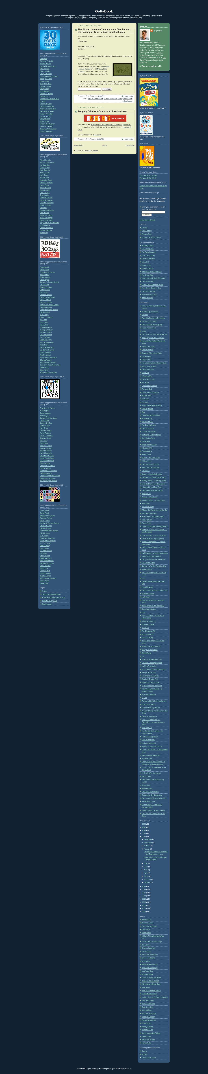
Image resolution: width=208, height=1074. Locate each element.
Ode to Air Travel (148, 624)
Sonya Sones (45, 119)
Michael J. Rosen (46, 215)
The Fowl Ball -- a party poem (153, 539)
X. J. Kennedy (45, 543)
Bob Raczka (44, 213)
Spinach (145, 315)
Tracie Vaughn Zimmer (48, 372)
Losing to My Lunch (149, 743)
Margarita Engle (46, 180)
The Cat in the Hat (148, 291)
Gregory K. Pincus (47, 563)
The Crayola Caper (149, 425)
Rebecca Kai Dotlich (47, 297)
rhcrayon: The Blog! (149, 1013)
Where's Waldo (147, 298)
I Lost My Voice (147, 587)
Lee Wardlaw (45, 225)
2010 (144, 899)
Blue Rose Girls (147, 1007)
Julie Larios (44, 325)
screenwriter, (148, 43)
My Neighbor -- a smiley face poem (155, 553)
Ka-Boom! (97, 135)
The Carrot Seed (148, 281)
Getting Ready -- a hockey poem (154, 481)
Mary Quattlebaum (47, 210)
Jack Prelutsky (45, 566)
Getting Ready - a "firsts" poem (153, 810)
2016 (144, 834)
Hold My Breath (147, 409)
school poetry (128, 101)
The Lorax (145, 262)
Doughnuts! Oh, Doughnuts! (152, 795)
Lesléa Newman (46, 104)
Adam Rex (44, 568)
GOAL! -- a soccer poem (151, 458)
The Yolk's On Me (148, 379)
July (146, 863)
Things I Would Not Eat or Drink (153, 559)
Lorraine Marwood (47, 203)
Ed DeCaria (44, 178)
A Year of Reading (148, 1017)
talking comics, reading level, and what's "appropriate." (111, 125)
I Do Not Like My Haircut (151, 708)
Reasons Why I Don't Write (152, 353)
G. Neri (42, 101)
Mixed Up (145, 373)
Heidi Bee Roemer (47, 111)
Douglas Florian (46, 302)
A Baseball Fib (147, 448)
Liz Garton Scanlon (47, 350)
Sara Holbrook (45, 188)
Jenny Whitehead (46, 126)
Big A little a (146, 945)
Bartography (146, 920)
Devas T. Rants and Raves (151, 977)
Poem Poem (146, 523)
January (147, 882)
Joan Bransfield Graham (49, 310)
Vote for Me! (146, 776)
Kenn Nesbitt (45, 337)
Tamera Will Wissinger (48, 129)
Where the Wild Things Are (152, 272)
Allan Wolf (44, 233)
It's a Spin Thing (148, 1000)
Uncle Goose (146, 356)
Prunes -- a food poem (150, 497)
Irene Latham (45, 91)
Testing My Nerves (148, 704)
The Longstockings (149, 1020)
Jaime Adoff (44, 270)
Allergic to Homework (149, 650)
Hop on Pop (146, 265)
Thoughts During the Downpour (153, 318)
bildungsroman (147, 1027)
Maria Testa (44, 121)
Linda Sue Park (45, 340)
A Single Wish (147, 520)
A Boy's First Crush (149, 673)
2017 (144, 830)
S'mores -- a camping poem (152, 663)
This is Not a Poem (149, 328)
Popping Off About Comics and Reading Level (102, 111)
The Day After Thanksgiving (152, 325)
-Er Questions (147, 569)
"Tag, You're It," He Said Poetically (154, 334)
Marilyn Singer (45, 355)
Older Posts (130, 145)
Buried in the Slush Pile (150, 981)
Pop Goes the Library (149, 968)
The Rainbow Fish (148, 258)
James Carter (45, 290)
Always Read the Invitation (151, 556)
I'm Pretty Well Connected (151, 773)
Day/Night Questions (149, 513)
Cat (143, 656)
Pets (143, 412)
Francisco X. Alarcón (47, 272)
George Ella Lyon (46, 330)
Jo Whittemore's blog (149, 994)
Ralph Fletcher (45, 300)
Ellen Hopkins (45, 190)
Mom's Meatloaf (147, 634)
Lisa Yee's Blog (147, 971)
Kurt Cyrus (44, 292)
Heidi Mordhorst (46, 335)
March (146, 876)
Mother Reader (147, 974)
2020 (144, 824)
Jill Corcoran (44, 69)
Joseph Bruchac (46, 287)
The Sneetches (147, 275)
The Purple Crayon (149, 1057)
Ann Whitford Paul (47, 342)
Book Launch (47, 604)
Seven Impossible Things (151, 1033)
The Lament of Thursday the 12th (154, 798)
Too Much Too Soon (149, 321)
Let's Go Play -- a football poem (153, 484)
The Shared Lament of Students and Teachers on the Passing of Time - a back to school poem (104, 30)
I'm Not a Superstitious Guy (152, 659)
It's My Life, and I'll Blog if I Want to (155, 997)
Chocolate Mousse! (149, 609)
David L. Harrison (46, 317)
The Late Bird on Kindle (148, 175)
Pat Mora (43, 553)
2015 (144, 837)
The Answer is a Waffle (150, 676)
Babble (144, 1051)
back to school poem (95, 99)
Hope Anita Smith (46, 220)
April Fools (146, 503)
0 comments (128, 139)
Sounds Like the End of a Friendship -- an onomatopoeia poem (153, 722)
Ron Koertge (44, 193)
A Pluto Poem (147, 461)
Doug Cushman (46, 74)
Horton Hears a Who (149, 295)
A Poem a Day (147, 376)
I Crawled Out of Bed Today (152, 487)
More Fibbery (146, 231)
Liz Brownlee (45, 165)
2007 (144, 908)
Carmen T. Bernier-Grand (49, 282)
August (147, 849)
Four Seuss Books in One (151, 288)
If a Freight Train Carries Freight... (154, 669)
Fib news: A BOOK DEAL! (151, 237)
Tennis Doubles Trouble (150, 682)
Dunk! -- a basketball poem (152, 474)
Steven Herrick (45, 86)
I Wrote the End (147, 350)
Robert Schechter (46, 114)
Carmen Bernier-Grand (48, 418)
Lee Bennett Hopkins (48, 541)
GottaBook (104, 11)
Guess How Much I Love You (152, 285)
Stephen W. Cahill (46, 61)
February (147, 879)
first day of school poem (113, 99)
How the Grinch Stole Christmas (153, 278)
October (147, 846)
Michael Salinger (46, 218)
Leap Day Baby (147, 637)
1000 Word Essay (148, 740)
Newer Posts (78, 145)
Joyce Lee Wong (46, 131)
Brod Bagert (44, 280)
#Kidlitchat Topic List (49, 601)
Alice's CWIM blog (148, 1004)
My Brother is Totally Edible (152, 405)
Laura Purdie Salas (47, 347)
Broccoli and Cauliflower (151, 467)
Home (44, 591)
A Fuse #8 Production (150, 955)
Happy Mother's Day (149, 445)
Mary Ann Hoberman (47, 538)
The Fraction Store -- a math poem (154, 590)
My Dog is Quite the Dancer (152, 746)
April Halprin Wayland (48, 362)
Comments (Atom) (91, 150)
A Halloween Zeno (148, 801)
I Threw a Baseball (148, 431)
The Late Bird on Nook (148, 178)
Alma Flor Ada (45, 160)
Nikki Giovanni (45, 528)
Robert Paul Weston (47, 124)
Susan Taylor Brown (47, 163)
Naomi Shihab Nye (47, 106)
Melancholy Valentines (150, 312)
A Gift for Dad (147, 758)
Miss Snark (146, 961)
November (148, 843)
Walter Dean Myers (47, 456)
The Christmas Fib (148, 631)
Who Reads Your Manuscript (152, 490)
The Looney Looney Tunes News (154, 363)
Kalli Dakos (44, 175)
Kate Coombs (45, 170)
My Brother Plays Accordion (152, 686)
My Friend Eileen (148, 594)
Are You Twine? (147, 422)
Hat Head (145, 383)
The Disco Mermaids (149, 926)
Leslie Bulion (45, 168)
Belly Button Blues (148, 438)
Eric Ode (43, 208)
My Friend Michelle (149, 695)
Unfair (144, 331)
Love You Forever (148, 255)
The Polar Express (148, 252)
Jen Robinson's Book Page (152, 942)
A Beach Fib (146, 454)
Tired (143, 612)
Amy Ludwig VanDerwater (49, 223)
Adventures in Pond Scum (151, 984)
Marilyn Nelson (45, 205)
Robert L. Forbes (46, 183)
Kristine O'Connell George (49, 305)
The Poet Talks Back (149, 716)
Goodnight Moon (148, 245)
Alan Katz (43, 320)
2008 (144, 905)
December (148, 839)
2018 (144, 827)
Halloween (146, 471)
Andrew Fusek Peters (48, 109)
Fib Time (145, 402)
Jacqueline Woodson (48, 478)
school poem (127, 99)
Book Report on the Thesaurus (153, 338)
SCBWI (144, 1054)
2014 (144, 886)
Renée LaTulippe (46, 94)
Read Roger (146, 933)
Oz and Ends (146, 1023)
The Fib (144, 228)
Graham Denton (46, 295)
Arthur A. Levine (46, 446)
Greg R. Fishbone (148, 958)
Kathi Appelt (44, 275)
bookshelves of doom (149, 964)
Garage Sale (146, 396)
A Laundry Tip (147, 728)
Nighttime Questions (149, 386)
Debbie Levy (44, 96)
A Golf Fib (145, 628)
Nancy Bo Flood (46, 79)
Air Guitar (145, 399)
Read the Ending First (150, 679)
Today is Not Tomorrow (150, 392)
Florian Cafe (146, 1043)
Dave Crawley (45, 71)
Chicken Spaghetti (148, 948)
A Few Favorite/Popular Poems (53, 597)
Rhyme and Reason (149, 366)
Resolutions (146, 785)
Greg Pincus (44, 345)
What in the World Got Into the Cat (154, 510)
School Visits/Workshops (51, 594)
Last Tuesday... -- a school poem (154, 535)
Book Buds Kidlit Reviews (151, 991)
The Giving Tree (148, 249)
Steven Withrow (46, 230)
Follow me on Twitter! (147, 220)
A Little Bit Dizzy (148, 507)
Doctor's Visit (146, 360)
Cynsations (146, 929)
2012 (144, 893)
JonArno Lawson (46, 198)
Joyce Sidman (45, 352)
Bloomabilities (147, 1010)
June (146, 867)
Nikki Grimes (44, 312)
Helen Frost (44, 185)
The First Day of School (150, 464)
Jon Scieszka (45, 571)
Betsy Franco (45, 521)
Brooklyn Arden (147, 923)
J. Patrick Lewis (46, 327)
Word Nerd (146, 441)
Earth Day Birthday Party (151, 415)
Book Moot (146, 987)
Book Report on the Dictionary (153, 606)
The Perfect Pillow (148, 563)
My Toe (144, 698)
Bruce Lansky (45, 546)
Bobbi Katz (44, 322)
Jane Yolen (44, 370)
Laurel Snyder (45, 116)
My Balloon (146, 597)
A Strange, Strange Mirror (151, 435)
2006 (144, 912)
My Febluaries (147, 788)
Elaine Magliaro (46, 332)
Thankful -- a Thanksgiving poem (154, 477)
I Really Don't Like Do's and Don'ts (154, 526)
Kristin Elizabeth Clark (48, 66)
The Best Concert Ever (150, 792)
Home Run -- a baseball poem (153, 516)
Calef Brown (44, 285)
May (146, 870)
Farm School (146, 951)
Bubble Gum (146, 494)
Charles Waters (45, 360)
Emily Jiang (44, 89)
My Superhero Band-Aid (151, 755)
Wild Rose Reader (148, 1040)
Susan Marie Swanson (48, 357)
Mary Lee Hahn (45, 84)
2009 (144, 902)
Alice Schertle (45, 463)
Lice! (143, 578)
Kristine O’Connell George (49, 523)
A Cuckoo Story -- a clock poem (153, 500)
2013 (144, 890)
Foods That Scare (148, 347)
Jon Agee (43, 59)
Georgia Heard (45, 438)
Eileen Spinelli (45, 468)
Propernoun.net (147, 1030)
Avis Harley (44, 315)
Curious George (147, 268)
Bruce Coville (45, 173)
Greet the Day (147, 418)
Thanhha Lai (44, 195)
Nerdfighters (146, 1036)
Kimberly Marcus (46, 200)
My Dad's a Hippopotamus (151, 646)
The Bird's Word (148, 428)
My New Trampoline (149, 666)
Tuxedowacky (147, 451)
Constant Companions (150, 737)
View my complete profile (152, 66)
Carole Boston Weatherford (50, 365)
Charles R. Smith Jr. (47, 466)
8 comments (128, 96)
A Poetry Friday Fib (149, 621)
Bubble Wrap (146, 653)
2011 (144, 896)
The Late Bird (147, 389)
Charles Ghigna (46, 307)
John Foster (44, 81)
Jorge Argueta (45, 277)
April (146, 873)
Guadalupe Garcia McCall (49, 99)
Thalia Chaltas (45, 64)
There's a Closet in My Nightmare (154, 701)
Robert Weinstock (46, 228)
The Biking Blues (148, 369)
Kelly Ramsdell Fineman (49, 76)
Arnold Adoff (44, 267)
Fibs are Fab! (146, 234)
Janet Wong (44, 367)
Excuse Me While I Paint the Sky (154, 566)
